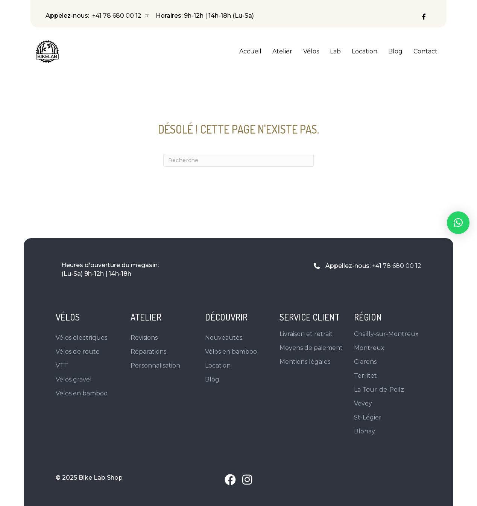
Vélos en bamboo (82, 393)
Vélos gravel (74, 379)
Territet (365, 375)
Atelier (282, 51)
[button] (230, 479)
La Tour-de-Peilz (379, 389)
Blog (395, 51)
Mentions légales (305, 361)
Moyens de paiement (311, 347)
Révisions (144, 337)
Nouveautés (223, 337)
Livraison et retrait (306, 333)
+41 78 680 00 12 (116, 15)
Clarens (365, 361)
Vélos (311, 51)
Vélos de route (78, 351)
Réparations (148, 351)
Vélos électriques (81, 337)
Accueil (250, 51)
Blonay (364, 431)
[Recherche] (238, 160)
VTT (62, 365)
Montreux (369, 347)
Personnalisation (155, 365)
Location (364, 51)
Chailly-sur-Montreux (386, 333)
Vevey (363, 403)
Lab (335, 51)
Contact (425, 51)
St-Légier (367, 417)
